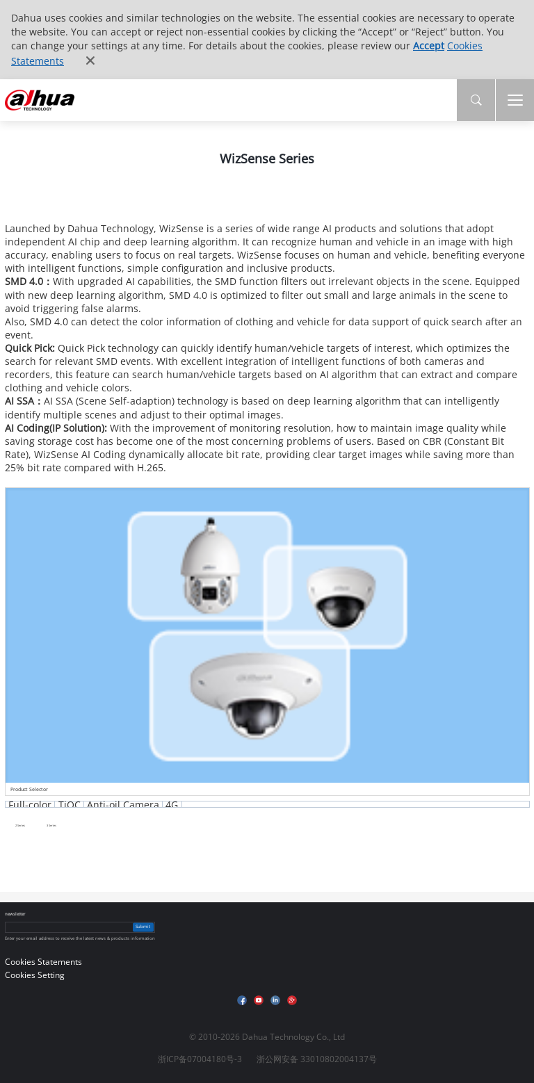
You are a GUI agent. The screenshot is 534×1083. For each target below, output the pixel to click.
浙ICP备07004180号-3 (200, 1059)
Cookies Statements (43, 962)
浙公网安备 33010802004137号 (317, 1059)
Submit (143, 926)
